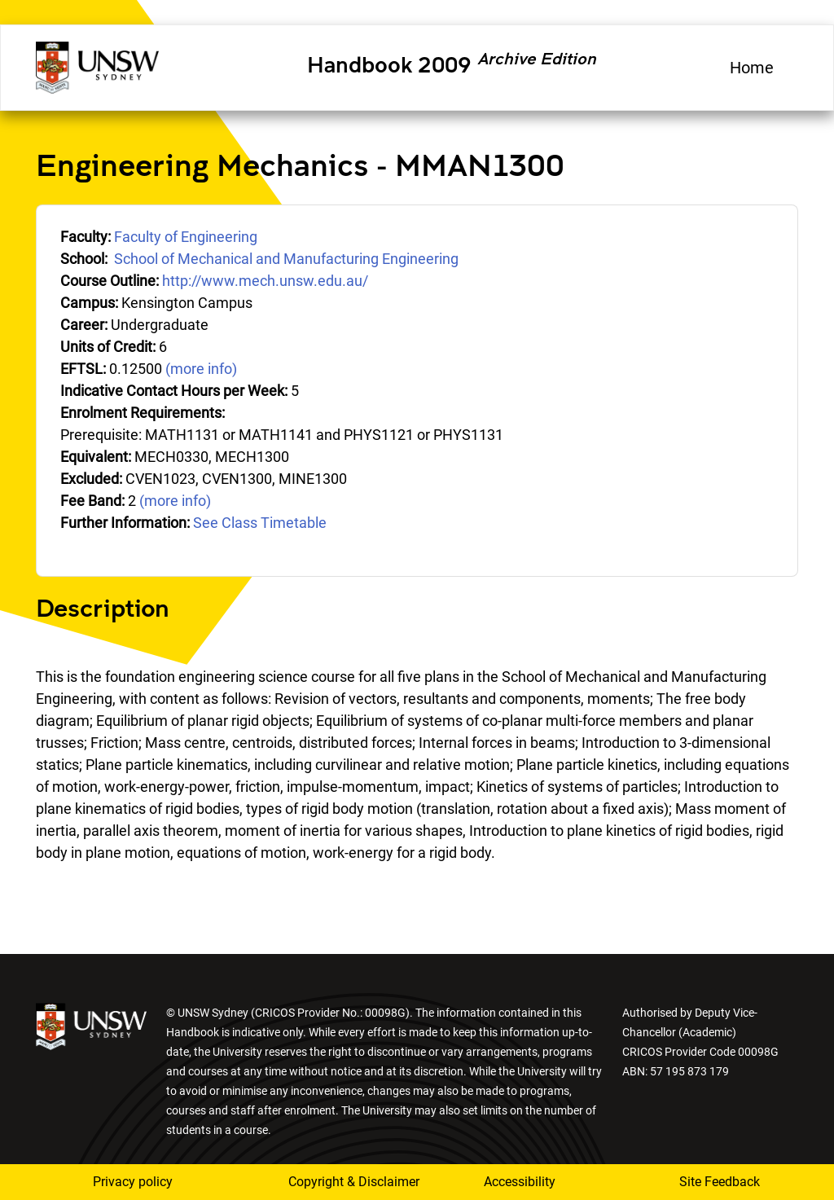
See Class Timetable (260, 522)
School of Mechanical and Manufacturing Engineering (286, 258)
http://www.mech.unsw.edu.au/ (265, 280)
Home (752, 67)
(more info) (201, 368)
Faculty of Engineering (185, 236)
